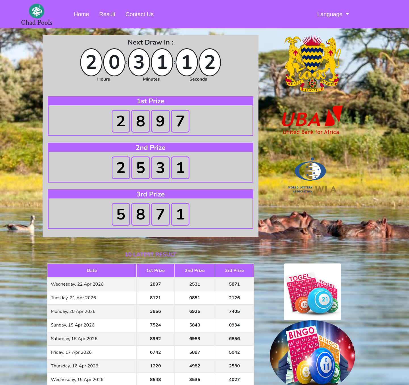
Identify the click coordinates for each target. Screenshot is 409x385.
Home (82, 13)
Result (107, 14)
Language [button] (330, 14)
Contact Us (140, 14)
